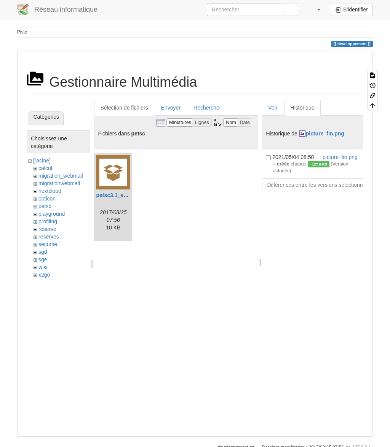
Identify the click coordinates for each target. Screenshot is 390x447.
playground (51, 214)
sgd (42, 252)
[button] (315, 9)
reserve (47, 229)
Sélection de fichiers (124, 108)
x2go (44, 275)
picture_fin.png (325, 133)
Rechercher (207, 108)
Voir (272, 108)
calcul (45, 168)
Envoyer (171, 108)
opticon (47, 199)
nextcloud (49, 191)
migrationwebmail (59, 183)
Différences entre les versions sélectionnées (319, 185)
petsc (44, 206)
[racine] (42, 160)
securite (47, 244)
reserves (48, 237)
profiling (47, 221)
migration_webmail (60, 176)
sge (42, 259)
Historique (303, 108)
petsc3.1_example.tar (123, 195)
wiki (42, 267)
